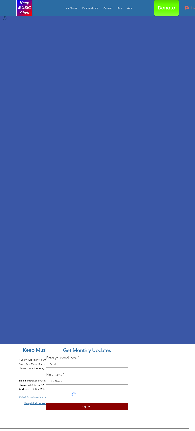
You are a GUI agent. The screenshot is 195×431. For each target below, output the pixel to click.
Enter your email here (61, 358)
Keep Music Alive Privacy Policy (42, 403)
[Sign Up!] (87, 406)
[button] (90, 8)
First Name (54, 374)
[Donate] (166, 8)
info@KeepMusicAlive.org (41, 380)
